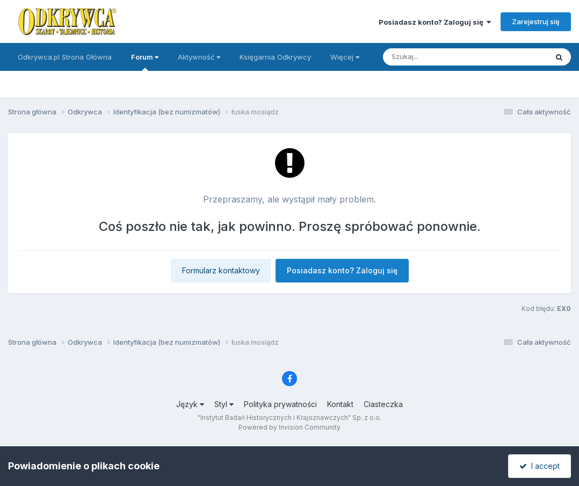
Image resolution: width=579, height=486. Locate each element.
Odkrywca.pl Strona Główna (65, 57)
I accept (539, 465)
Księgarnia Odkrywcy (275, 57)
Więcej (344, 57)
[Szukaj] (439, 57)
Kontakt (340, 404)
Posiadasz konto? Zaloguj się (435, 22)
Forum (144, 62)
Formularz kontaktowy (221, 270)
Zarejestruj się (536, 21)
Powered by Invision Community (289, 427)
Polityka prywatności (280, 404)
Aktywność (199, 57)
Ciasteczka (383, 404)
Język (190, 404)
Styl (224, 404)
